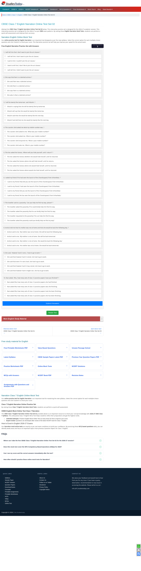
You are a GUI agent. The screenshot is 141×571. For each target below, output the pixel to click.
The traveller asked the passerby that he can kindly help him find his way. (30, 211)
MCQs (7, 501)
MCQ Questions (64, 9)
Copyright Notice (44, 489)
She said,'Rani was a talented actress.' (18, 81)
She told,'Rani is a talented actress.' (17, 86)
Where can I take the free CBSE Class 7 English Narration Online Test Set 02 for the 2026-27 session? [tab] (39, 441)
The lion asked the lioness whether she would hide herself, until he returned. (31, 157)
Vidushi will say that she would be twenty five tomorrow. (24, 111)
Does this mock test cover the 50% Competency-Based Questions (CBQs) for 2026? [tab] (33, 447)
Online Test (8, 503)
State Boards (107, 9)
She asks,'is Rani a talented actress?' (18, 95)
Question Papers (10, 485)
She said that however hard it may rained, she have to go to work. (27, 266)
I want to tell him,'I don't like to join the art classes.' (23, 65)
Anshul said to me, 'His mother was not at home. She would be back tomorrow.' (32, 245)
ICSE (20, 9)
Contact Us (42, 480)
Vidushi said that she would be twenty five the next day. (24, 116)
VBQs (7, 499)
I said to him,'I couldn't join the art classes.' (20, 61)
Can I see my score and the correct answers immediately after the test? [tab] (28, 453)
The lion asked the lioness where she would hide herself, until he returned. (31, 166)
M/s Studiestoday (19, 513)
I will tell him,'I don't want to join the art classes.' (22, 56)
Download (43, 9)
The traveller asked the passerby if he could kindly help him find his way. (30, 207)
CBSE (13, 9)
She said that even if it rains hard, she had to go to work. (24, 261)
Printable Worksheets (11, 494)
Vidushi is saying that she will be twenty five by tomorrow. (25, 106)
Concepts (8, 489)
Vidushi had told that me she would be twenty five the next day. (27, 120)
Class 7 (14, 15)
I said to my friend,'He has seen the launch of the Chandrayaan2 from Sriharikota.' (33, 195)
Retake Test (52, 313)
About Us (42, 478)
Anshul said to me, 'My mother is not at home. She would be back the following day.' (33, 241)
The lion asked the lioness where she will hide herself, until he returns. (29, 161)
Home (4, 15)
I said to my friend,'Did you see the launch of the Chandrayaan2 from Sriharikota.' (33, 191)
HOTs (6, 497)
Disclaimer (42, 485)
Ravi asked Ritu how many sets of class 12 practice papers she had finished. (31, 282)
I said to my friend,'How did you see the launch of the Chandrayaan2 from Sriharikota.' (34, 182)
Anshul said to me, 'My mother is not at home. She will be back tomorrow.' (30, 236)
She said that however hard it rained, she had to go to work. (26, 257)
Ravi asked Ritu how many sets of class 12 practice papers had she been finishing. (33, 291)
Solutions (53, 9)
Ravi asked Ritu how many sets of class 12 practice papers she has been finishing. (33, 296)
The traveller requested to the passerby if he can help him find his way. (29, 216)
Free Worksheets (78, 9)
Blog (99, 9)
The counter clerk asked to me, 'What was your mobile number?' (27, 132)
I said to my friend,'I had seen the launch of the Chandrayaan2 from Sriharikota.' (32, 186)
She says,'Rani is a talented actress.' (18, 90)
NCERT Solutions (31, 9)
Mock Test (91, 9)
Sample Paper (9, 480)
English (20, 15)
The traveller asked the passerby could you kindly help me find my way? (29, 220)
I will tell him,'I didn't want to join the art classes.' (22, 70)
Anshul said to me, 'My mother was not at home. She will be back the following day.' (33, 232)
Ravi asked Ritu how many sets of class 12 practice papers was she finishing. (31, 287)
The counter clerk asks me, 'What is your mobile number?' (25, 145)
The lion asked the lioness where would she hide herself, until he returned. (31, 170)
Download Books (10, 487)
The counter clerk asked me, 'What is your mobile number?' (25, 136)
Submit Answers (52, 303)
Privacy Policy (43, 487)
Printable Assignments (12, 492)
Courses (5, 9)
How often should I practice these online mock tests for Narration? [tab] (27, 460)
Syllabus (7, 478)
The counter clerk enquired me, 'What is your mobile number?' (26, 141)
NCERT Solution (10, 483)
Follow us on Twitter (45, 483)
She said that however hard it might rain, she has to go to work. (27, 271)
